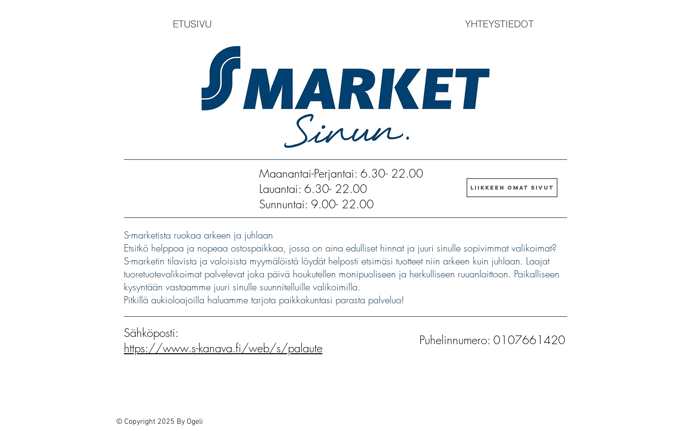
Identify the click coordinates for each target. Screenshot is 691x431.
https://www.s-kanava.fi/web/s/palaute (223, 348)
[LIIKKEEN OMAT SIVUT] (512, 187)
